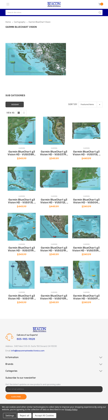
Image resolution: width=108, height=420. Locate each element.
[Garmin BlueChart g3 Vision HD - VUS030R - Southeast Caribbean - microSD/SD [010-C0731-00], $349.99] (86, 227)
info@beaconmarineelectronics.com (27, 351)
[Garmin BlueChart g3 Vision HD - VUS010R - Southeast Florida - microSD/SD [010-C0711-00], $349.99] (54, 275)
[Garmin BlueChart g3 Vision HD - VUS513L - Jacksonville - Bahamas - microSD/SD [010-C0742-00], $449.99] (22, 179)
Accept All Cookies (44, 415)
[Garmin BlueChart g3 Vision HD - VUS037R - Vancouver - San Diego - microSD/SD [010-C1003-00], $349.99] (54, 131)
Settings (9, 415)
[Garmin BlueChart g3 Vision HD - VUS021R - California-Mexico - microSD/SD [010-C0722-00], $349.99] (54, 227)
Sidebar (15, 104)
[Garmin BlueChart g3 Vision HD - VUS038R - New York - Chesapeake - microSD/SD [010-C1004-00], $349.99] (22, 131)
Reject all (24, 415)
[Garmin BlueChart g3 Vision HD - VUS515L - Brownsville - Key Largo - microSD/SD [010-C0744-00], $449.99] (86, 131)
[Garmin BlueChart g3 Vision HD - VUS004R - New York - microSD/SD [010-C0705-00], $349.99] (86, 179)
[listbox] (91, 104)
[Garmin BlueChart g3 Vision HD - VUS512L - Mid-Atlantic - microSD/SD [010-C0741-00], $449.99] (54, 179)
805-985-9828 (26, 339)
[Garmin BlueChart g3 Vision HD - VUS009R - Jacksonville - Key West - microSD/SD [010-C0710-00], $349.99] (86, 275)
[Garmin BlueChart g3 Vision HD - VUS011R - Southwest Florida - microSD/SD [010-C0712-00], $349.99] (22, 275)
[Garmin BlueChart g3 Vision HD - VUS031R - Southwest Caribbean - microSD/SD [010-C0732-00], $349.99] (22, 227)
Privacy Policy (71, 409)
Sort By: (72, 104)
